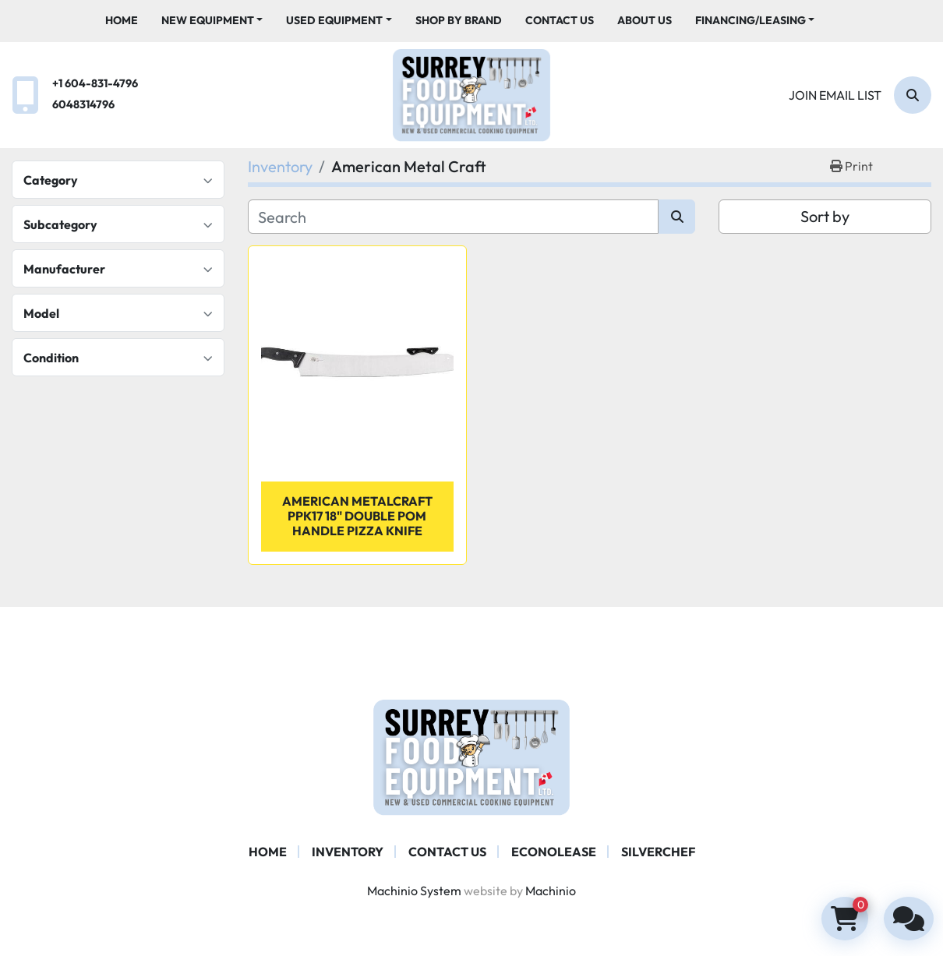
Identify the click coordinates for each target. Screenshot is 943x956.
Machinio (550, 890)
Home (121, 20)
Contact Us (559, 20)
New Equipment (207, 20)
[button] (212, 20)
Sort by (824, 216)
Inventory (347, 851)
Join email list (835, 95)
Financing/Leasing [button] (750, 20)
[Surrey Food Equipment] (471, 756)
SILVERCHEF (658, 851)
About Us (644, 20)
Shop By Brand (458, 20)
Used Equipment (334, 20)
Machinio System (414, 890)
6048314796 (83, 104)
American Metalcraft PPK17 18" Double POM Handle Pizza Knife (357, 515)
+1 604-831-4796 (95, 83)
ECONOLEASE (553, 851)
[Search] (912, 95)
